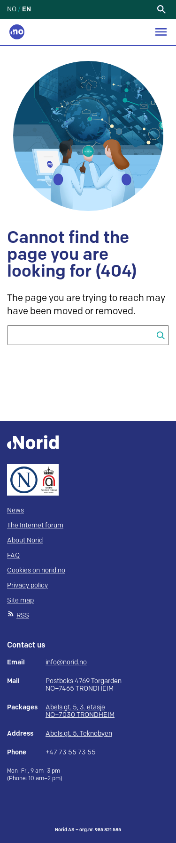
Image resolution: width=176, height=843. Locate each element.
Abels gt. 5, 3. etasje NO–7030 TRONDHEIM (80, 711)
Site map (20, 600)
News (15, 510)
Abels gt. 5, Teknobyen (79, 734)
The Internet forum (35, 525)
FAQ (13, 555)
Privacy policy (27, 585)
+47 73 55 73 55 (71, 752)
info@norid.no (66, 662)
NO (11, 9)
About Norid (25, 540)
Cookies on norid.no (36, 570)
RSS (22, 615)
